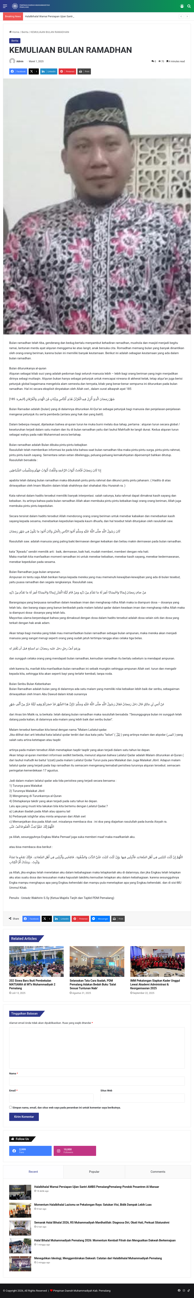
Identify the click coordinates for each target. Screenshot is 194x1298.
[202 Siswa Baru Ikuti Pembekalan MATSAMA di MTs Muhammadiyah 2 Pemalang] (36, 961)
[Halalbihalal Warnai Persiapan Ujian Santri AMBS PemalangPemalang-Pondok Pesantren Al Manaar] (20, 1192)
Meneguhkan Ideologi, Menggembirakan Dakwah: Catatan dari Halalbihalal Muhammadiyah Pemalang (98, 1258)
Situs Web (106, 1090)
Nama (13, 1073)
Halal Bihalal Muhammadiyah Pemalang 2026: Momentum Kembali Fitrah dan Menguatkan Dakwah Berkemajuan (105, 1240)
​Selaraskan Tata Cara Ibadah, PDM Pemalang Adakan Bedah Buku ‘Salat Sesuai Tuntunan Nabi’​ (93, 984)
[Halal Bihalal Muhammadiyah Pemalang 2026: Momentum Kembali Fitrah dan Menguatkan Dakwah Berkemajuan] (20, 1245)
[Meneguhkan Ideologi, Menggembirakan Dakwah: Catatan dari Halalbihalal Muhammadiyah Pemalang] (20, 1263)
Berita (25, 32)
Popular (94, 1172)
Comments (158, 1172)
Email (13, 1090)
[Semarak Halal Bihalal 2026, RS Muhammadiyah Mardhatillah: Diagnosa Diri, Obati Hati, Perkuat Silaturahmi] (20, 1228)
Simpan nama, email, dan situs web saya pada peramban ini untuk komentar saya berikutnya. (66, 1107)
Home (14, 32)
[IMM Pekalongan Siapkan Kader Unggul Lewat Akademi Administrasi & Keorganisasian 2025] (157, 961)
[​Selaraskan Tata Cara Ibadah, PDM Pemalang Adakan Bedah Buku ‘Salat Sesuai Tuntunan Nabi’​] (97, 961)
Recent (33, 1172)
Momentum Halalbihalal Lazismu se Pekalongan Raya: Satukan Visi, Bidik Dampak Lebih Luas (93, 1204)
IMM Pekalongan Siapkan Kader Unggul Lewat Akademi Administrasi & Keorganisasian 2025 (155, 984)
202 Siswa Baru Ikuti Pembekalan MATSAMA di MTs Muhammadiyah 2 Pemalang (32, 984)
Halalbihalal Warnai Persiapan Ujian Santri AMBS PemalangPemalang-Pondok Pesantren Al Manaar (96, 1186)
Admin (19, 61)
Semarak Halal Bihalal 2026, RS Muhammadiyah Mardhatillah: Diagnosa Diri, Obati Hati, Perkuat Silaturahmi (101, 1222)
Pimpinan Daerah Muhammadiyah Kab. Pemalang (82, 1290)
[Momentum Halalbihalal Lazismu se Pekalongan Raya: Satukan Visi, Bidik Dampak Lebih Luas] (20, 1210)
